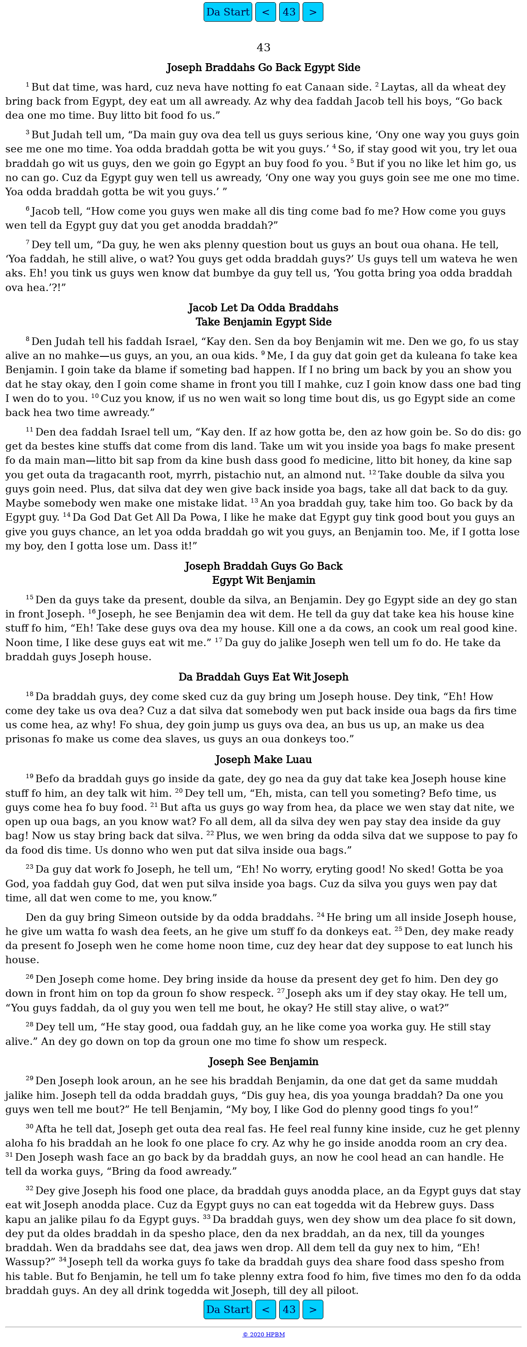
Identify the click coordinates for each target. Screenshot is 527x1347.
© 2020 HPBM (264, 1334)
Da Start (228, 12)
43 (289, 12)
